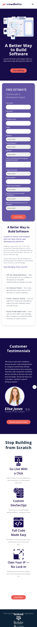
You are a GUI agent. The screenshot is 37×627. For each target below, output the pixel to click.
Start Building (18, 70)
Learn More (18, 597)
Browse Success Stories (18, 422)
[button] (32, 4)
